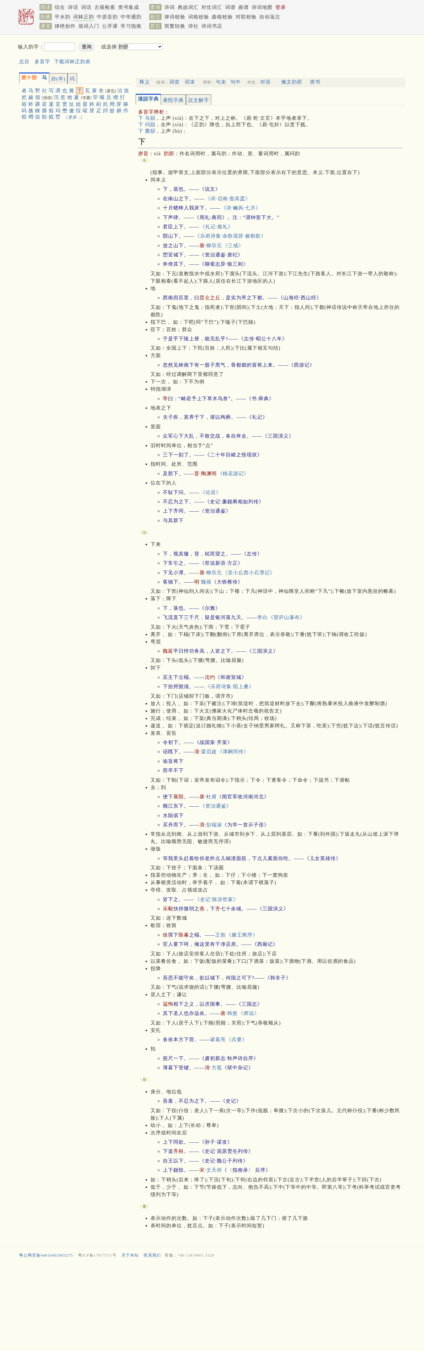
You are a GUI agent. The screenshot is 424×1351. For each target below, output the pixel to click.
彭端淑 (214, 824)
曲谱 (243, 7)
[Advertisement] (269, 52)
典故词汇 (188, 7)
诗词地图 (262, 7)
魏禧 (206, 581)
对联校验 (246, 16)
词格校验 (198, 16)
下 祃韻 (146, 124)
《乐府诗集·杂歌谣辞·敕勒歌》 (230, 236)
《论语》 (210, 492)
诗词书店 (211, 26)
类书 (315, 82)
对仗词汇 (211, 7)
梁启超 (209, 751)
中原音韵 (107, 16)
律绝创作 (65, 26)
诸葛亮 (218, 1039)
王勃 (220, 934)
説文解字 (198, 100)
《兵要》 (236, 1039)
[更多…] (74, 117)
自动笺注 (269, 16)
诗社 (193, 26)
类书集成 (128, 7)
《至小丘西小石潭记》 (249, 572)
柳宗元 (214, 245)
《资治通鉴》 (216, 806)
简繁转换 (174, 26)
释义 (144, 82)
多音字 (42, 61)
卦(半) (58, 78)
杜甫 (211, 796)
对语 (265, 82)
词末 (190, 82)
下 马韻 (146, 118)
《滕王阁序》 (242, 934)
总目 (24, 61)
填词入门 (88, 26)
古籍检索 (104, 7)
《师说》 (248, 1013)
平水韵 (62, 16)
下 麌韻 (146, 131)
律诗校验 (174, 16)
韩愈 (232, 1013)
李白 (262, 617)
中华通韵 (131, 16)
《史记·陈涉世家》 (216, 899)
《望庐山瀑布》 (286, 617)
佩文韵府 (291, 82)
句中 (235, 82)
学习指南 (131, 26)
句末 (221, 82)
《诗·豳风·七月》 (241, 207)
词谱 (230, 7)
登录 (280, 7)
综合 (60, 7)
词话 (86, 7)
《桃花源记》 (233, 473)
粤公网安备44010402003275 (46, 1255)
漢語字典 (148, 99)
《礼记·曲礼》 (216, 226)
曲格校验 (222, 16)
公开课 (110, 26)
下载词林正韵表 (72, 61)
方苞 (217, 1067)
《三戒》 (233, 245)
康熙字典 (173, 100)
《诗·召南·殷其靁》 (227, 198)
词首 (174, 82)
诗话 (73, 7)
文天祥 (214, 1170)
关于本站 (130, 1255)
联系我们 (152, 1255)
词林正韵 (83, 16)
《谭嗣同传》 (233, 751)
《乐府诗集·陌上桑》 (229, 686)
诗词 (169, 7)
